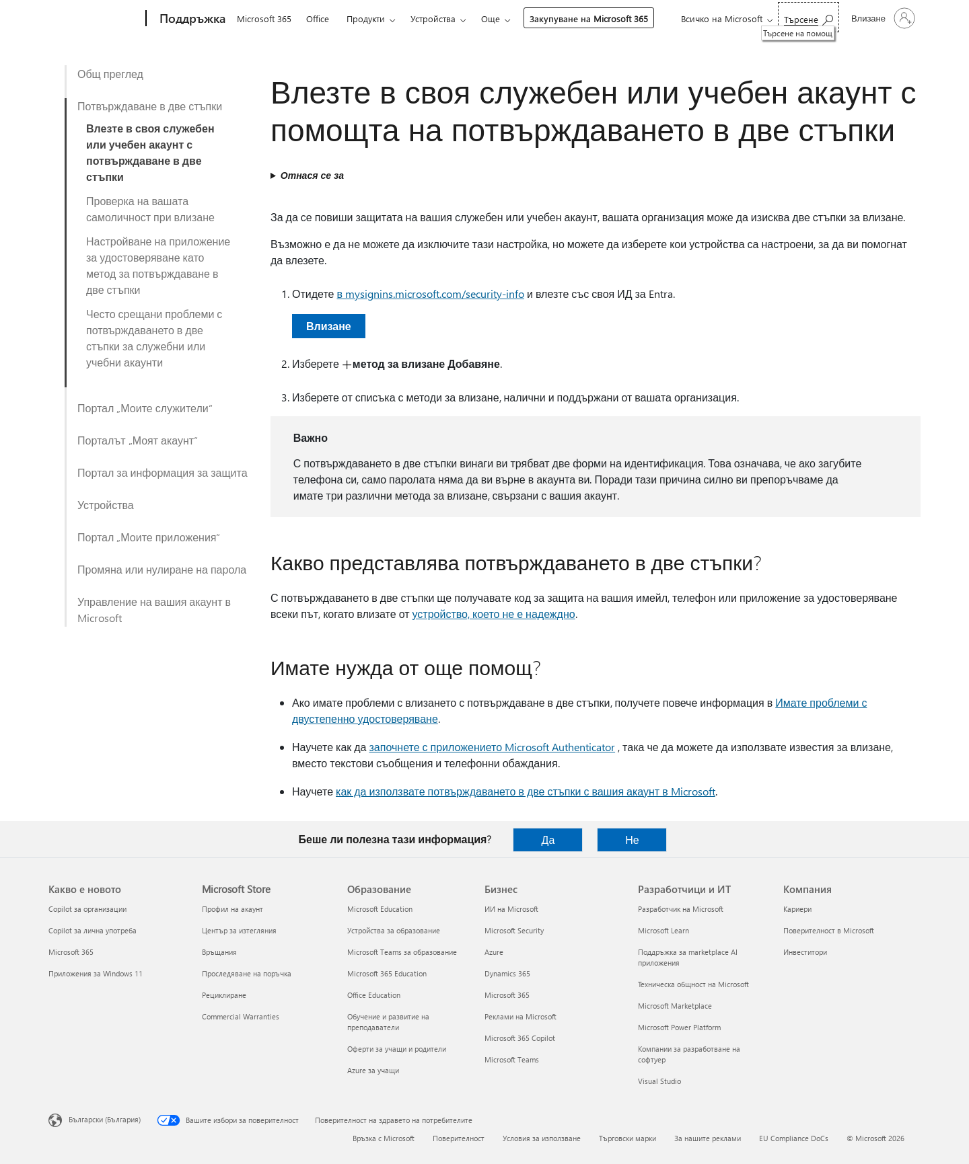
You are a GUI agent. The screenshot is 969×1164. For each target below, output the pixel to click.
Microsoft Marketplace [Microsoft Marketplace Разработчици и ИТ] (675, 1006)
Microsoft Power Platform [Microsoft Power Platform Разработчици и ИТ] (679, 1027)
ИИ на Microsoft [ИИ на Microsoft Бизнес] (511, 909)
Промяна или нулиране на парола (161, 569)
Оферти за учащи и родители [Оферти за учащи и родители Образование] (396, 1049)
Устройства (433, 18)
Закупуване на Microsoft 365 (589, 18)
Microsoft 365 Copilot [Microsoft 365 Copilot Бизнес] (520, 1038)
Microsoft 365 (264, 18)
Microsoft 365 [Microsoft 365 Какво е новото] (71, 952)
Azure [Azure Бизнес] (494, 952)
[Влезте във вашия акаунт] (882, 18)
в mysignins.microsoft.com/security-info (430, 293)
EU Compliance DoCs (793, 1138)
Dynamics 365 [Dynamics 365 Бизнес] (507, 973)
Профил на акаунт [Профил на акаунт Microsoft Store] (232, 909)
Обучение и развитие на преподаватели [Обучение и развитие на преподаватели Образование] (388, 1021)
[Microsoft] (94, 19)
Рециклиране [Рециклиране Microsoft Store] (224, 995)
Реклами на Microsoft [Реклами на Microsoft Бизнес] (521, 1016)
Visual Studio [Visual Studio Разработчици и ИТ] (659, 1081)
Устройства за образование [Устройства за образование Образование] (393, 930)
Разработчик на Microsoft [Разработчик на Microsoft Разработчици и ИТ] (680, 909)
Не (632, 839)
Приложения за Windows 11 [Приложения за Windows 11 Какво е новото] (95, 973)
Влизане (328, 326)
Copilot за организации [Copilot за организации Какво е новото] (87, 909)
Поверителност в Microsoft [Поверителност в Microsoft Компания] (828, 930)
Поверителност (459, 1138)
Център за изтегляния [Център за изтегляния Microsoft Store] (239, 930)
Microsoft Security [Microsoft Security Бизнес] (514, 930)
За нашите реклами (707, 1138)
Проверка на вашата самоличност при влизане (150, 209)
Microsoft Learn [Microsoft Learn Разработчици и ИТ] (663, 930)
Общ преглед (110, 74)
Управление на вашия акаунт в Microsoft (154, 609)
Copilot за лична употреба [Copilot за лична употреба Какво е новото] (92, 930)
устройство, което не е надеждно (493, 614)
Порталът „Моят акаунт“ (137, 440)
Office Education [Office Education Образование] (373, 995)
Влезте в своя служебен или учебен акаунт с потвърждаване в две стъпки (150, 152)
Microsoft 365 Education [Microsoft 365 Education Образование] (387, 973)
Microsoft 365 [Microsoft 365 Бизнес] (507, 995)
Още (490, 18)
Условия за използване (542, 1138)
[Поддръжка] (191, 19)
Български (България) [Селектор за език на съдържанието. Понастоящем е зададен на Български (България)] (105, 1119)
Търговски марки (627, 1138)
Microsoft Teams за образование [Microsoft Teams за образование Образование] (402, 952)
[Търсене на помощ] (808, 17)
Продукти (366, 18)
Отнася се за (312, 175)
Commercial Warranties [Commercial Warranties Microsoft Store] (240, 1016)
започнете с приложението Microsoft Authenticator (492, 747)
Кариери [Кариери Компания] (797, 909)
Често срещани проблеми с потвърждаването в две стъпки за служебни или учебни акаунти (154, 338)
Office (317, 18)
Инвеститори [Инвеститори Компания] (805, 952)
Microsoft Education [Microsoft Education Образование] (379, 909)
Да (548, 839)
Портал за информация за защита (162, 472)
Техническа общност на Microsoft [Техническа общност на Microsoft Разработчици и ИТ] (693, 984)
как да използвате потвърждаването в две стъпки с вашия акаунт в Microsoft (525, 791)
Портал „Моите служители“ (145, 408)
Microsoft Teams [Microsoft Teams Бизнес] (512, 1059)
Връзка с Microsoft (384, 1138)
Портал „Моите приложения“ (149, 537)
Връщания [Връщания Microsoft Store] (219, 952)
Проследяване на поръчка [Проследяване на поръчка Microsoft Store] (246, 973)
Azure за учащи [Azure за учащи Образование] (373, 1070)
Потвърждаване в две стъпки (149, 106)
